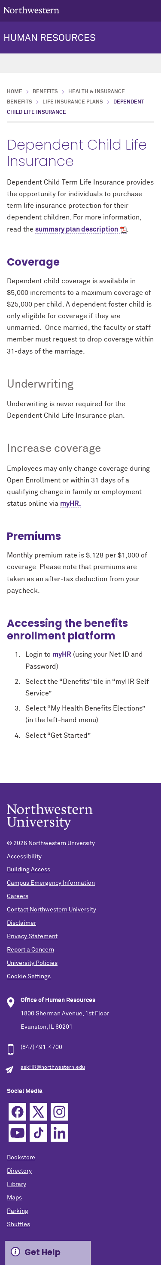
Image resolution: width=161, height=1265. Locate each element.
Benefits (45, 91)
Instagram (59, 1112)
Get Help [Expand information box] (42, 1252)
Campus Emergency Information (51, 883)
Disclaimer (21, 923)
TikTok (38, 1133)
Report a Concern (30, 950)
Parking (17, 1211)
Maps (14, 1198)
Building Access (28, 870)
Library (16, 1184)
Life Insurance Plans (73, 102)
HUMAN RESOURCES (49, 38)
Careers (17, 896)
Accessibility (24, 857)
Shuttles (18, 1224)
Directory (19, 1171)
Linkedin (59, 1133)
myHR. (70, 503)
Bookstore (21, 1158)
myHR (61, 654)
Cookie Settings (29, 977)
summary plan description (76, 229)
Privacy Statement (32, 936)
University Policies (32, 963)
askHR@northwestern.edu (53, 1067)
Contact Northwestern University (51, 910)
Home (14, 91)
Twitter (38, 1112)
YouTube (17, 1133)
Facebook (17, 1112)
